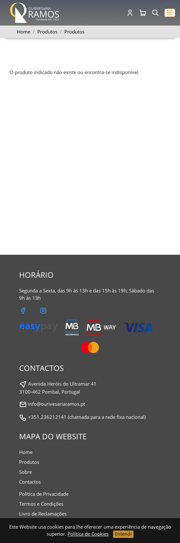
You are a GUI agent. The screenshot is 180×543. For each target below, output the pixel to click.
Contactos (30, 482)
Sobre (25, 472)
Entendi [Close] (123, 534)
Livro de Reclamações (43, 513)
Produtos (74, 31)
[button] (169, 13)
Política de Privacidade (43, 494)
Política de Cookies (88, 534)
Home (23, 31)
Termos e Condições (41, 504)
